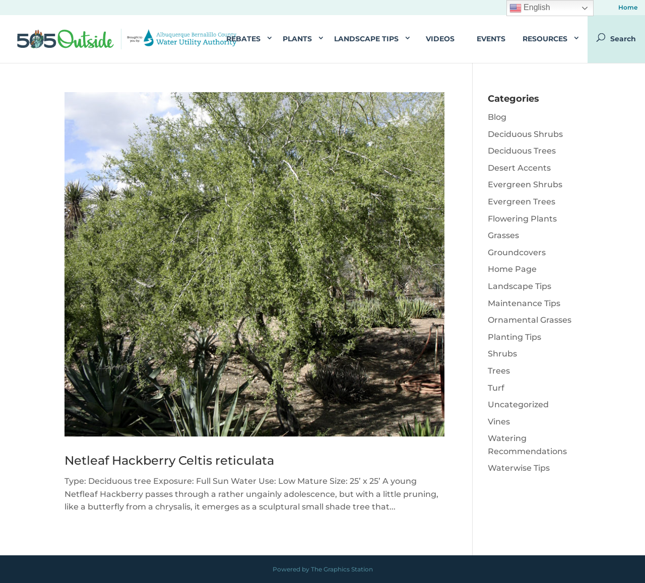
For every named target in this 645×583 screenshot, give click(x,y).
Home (627, 8)
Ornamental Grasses (529, 320)
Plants (297, 38)
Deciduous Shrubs (525, 134)
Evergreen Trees (521, 201)
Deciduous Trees (522, 151)
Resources (545, 38)
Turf (496, 388)
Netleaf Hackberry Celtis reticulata (169, 460)
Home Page (512, 269)
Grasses (503, 235)
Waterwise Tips (519, 468)
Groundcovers (517, 252)
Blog (497, 117)
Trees (499, 371)
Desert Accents (519, 168)
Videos (440, 38)
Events (491, 38)
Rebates (243, 38)
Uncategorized (518, 404)
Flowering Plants (522, 219)
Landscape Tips (366, 38)
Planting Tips (514, 337)
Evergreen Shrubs (525, 184)
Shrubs (502, 353)
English (529, 8)
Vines (499, 421)
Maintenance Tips (524, 303)
